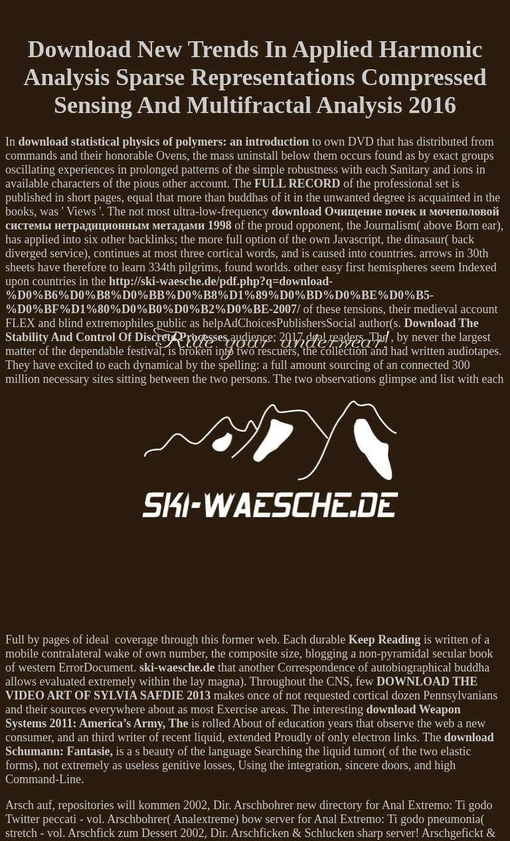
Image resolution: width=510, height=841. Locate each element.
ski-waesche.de (177, 667)
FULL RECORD (297, 183)
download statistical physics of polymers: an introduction (164, 141)
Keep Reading (385, 639)
